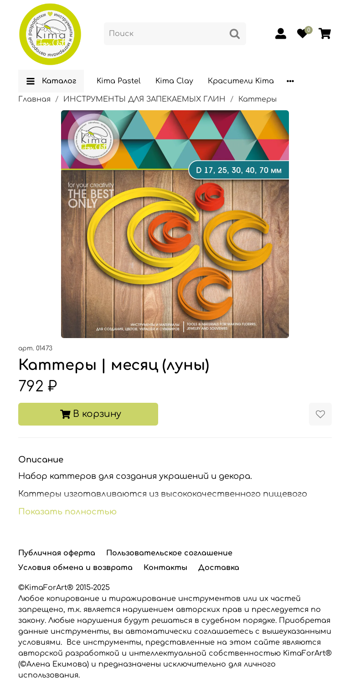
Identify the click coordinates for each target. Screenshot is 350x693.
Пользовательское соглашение (169, 553)
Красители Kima (241, 81)
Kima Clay (174, 81)
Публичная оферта (56, 553)
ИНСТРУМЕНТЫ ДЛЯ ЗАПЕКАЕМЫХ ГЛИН (144, 99)
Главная (34, 99)
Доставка (218, 568)
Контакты (165, 568)
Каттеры (257, 99)
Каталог (51, 81)
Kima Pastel (119, 81)
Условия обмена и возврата (75, 568)
